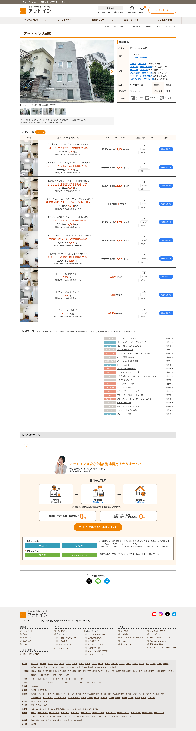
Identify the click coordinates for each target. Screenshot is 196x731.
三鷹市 (77, 667)
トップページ (27, 631)
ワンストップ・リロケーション (163, 647)
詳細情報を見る (166, 149)
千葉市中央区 (43, 678)
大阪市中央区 (58, 716)
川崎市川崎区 (115, 671)
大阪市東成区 (136, 712)
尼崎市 (66, 720)
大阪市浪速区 (111, 712)
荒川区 (153, 663)
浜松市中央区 (43, 690)
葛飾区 (40, 667)
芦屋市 (79, 720)
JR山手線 (142, 63)
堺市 (66, 716)
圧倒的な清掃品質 (95, 637)
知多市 (137, 697)
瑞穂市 (46, 701)
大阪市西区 (65, 712)
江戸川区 (47, 667)
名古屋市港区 (36, 697)
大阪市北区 (47, 716)
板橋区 (159, 663)
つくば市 (34, 686)
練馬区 (165, 663)
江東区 (87, 663)
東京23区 (34, 663)
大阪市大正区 (86, 712)
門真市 (122, 716)
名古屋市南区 (48, 697)
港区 (56, 663)
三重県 (24, 705)
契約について (98, 20)
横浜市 (33, 671)
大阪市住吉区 (159, 712)
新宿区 (61, 663)
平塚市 (55, 675)
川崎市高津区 (149, 671)
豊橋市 (83, 697)
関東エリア (26, 634)
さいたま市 (35, 682)
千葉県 (24, 678)
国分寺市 (112, 667)
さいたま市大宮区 (48, 682)
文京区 (68, 663)
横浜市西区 (66, 671)
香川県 (24, 724)
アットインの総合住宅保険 (98, 651)
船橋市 (58, 678)
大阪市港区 (75, 712)
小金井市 (104, 667)
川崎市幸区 (126, 671)
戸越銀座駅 (135, 72)
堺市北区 (80, 716)
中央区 (50, 663)
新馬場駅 (134, 69)
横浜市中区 (76, 671)
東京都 (24, 663)
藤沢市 (61, 675)
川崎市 (106, 671)
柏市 (70, 678)
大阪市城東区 (147, 712)
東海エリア (26, 637)
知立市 (143, 697)
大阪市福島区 (54, 712)
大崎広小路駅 (136, 79)
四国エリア (26, 644)
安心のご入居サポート (96, 641)
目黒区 (100, 663)
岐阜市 (33, 701)
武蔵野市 (70, 667)
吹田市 (94, 716)
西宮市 (73, 720)
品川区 (94, 663)
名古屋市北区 (69, 693)
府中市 (84, 667)
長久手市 (151, 697)
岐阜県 (24, 701)
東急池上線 (147, 72)
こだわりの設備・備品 (96, 634)
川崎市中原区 (137, 671)
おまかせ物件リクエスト (31, 654)
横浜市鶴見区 (43, 671)
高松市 (33, 724)
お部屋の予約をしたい (67, 637)
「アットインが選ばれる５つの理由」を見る (98, 527)
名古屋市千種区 (45, 693)
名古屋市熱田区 (145, 693)
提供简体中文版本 (157, 644)
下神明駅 (134, 66)
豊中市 (88, 716)
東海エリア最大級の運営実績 (132, 637)
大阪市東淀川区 (123, 712)
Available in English (158, 641)
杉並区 (135, 663)
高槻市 (101, 716)
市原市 (76, 678)
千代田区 (43, 663)
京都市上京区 (36, 709)
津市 (32, 705)
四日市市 (39, 705)
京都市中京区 (48, 709)
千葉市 (33, 678)
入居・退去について (66, 644)
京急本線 (144, 69)
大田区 (107, 663)
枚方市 (107, 716)
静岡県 (24, 690)
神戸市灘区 (35, 720)
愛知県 (24, 693)
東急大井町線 (146, 66)
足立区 (33, 667)
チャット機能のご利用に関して (162, 637)
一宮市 (96, 697)
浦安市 (82, 678)
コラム (123, 641)
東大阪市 (129, 716)
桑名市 (46, 705)
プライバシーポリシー (158, 631)
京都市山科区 (92, 709)
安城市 (124, 697)
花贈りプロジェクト (95, 654)
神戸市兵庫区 (46, 720)
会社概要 (124, 631)
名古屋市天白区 (74, 697)
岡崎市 (90, 697)
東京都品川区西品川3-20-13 (142, 57)
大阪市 (33, 712)
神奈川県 (25, 671)
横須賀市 (47, 675)
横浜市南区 (86, 671)
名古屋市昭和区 (118, 693)
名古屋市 (34, 693)
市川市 (51, 678)
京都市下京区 (71, 709)
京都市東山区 (59, 709)
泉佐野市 (115, 716)
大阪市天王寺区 (98, 712)
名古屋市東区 (58, 693)
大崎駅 (133, 63)
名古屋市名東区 (60, 697)
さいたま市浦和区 (63, 682)
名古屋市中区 (106, 693)
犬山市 (130, 697)
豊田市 (117, 697)
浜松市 (33, 690)
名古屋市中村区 (93, 693)
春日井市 (104, 697)
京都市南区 (82, 709)
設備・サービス (131, 20)
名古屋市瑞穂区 (132, 693)
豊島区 (141, 663)
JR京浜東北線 (146, 75)
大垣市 (40, 701)
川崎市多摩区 (160, 671)
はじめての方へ (65, 20)
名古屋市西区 (81, 693)
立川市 (63, 667)
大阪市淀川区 (36, 716)
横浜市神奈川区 (55, 671)
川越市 (87, 682)
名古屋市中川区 (159, 693)
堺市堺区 (72, 716)
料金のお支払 (64, 641)
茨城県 (24, 686)
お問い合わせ (126, 644)
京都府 (24, 709)
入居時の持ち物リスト (96, 647)
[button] (112, 72)
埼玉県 (24, 682)
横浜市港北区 (97, 671)
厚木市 (68, 675)
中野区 (128, 663)
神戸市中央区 (58, 720)
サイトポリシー (156, 634)
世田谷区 (114, 663)
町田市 (97, 667)
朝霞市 (100, 682)
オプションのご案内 (95, 644)
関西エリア (26, 641)
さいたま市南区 (77, 682)
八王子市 (55, 667)
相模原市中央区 (37, 675)
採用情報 (124, 634)
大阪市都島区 (43, 712)
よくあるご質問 (165, 20)
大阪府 (24, 712)
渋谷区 (122, 663)
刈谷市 (111, 697)
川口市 (93, 682)
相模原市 (170, 671)
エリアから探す (31, 20)
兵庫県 (24, 720)
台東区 (74, 663)
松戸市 (64, 678)
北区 (147, 663)
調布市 (90, 667)
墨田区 (81, 663)
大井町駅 (134, 75)
